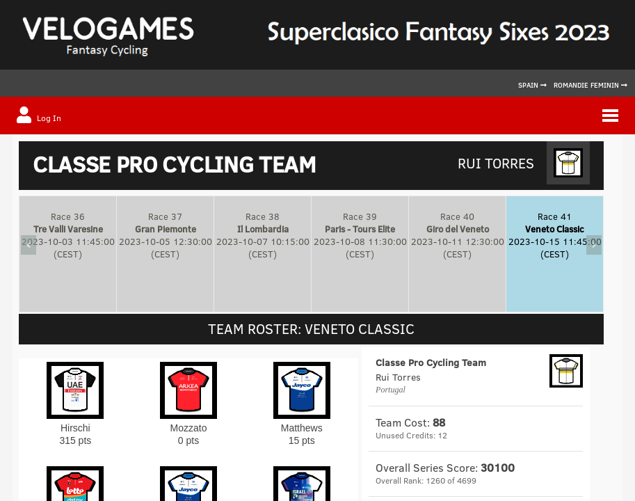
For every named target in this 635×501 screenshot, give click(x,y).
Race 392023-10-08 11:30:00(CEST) (360, 235)
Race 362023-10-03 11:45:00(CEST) (68, 235)
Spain (532, 85)
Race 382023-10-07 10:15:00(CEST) (263, 235)
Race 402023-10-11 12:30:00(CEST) (457, 235)
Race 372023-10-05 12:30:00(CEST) (165, 235)
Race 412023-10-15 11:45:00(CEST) (555, 235)
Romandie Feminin (590, 85)
